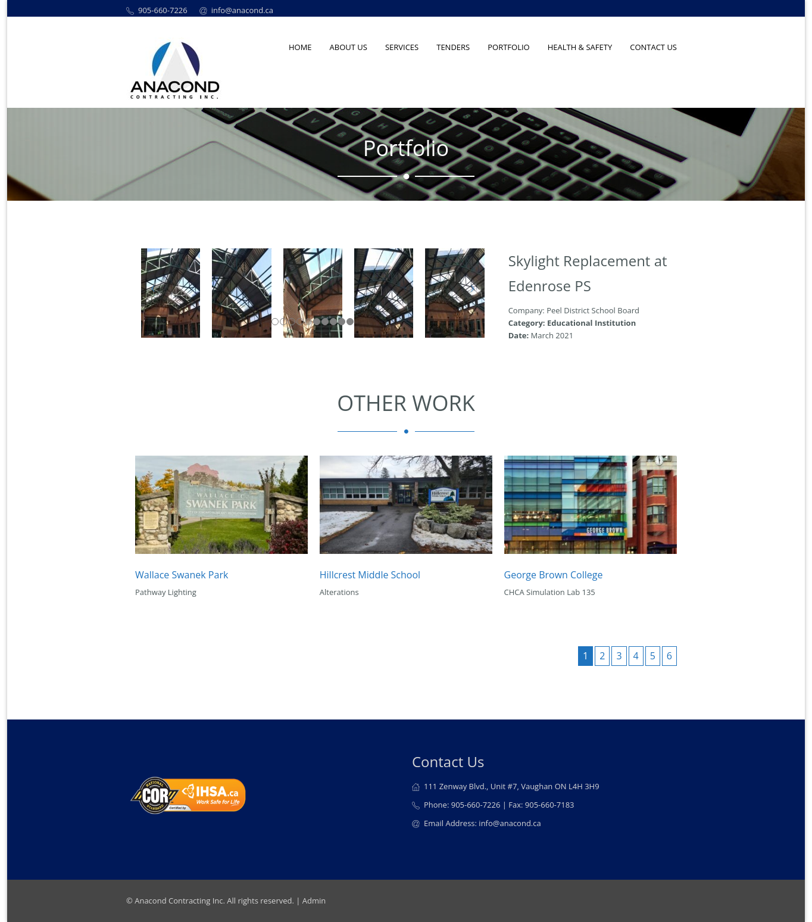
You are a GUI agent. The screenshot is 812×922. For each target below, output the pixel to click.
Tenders (453, 47)
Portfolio (508, 47)
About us (348, 47)
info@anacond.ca (242, 10)
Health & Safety (580, 47)
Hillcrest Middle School (370, 574)
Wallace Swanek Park (181, 574)
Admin (314, 900)
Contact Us (653, 47)
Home (300, 47)
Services (402, 47)
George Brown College (553, 574)
